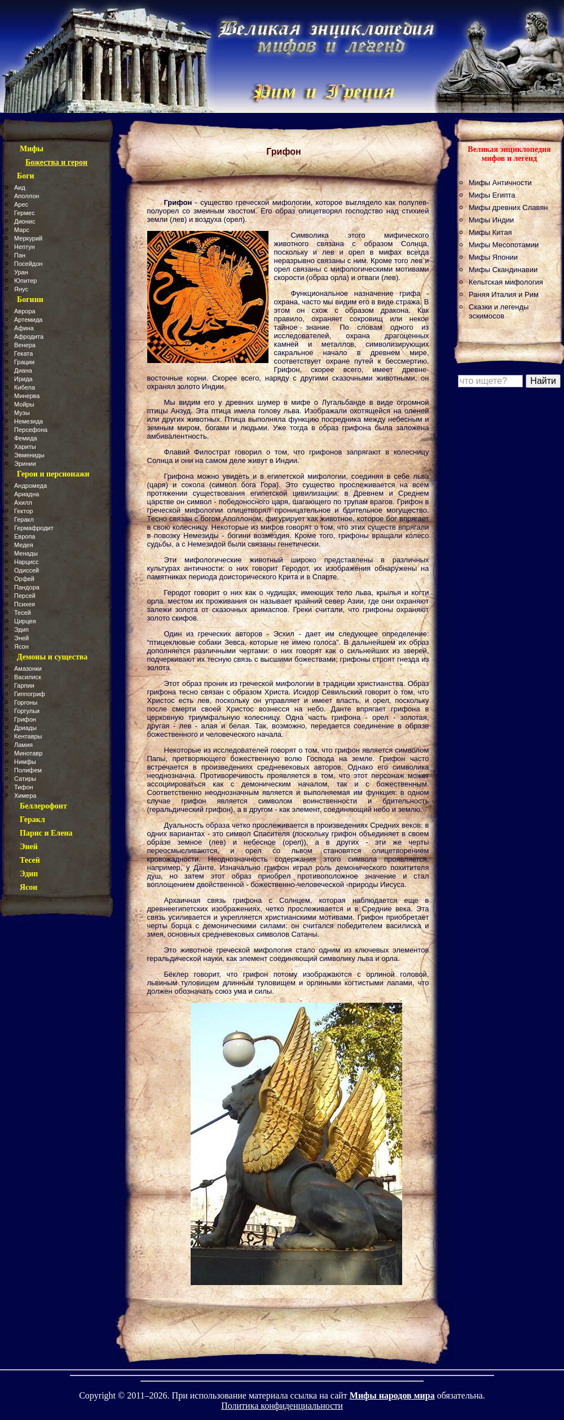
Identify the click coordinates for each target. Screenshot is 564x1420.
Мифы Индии (491, 220)
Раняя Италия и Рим (504, 294)
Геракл (24, 519)
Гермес (24, 212)
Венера (25, 345)
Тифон (23, 787)
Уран (21, 272)
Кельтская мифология (506, 282)
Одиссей (26, 570)
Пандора (26, 587)
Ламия (23, 744)
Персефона (30, 429)
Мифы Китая (490, 232)
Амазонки (28, 668)
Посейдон (28, 263)
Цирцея (25, 621)
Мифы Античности (500, 182)
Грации (24, 362)
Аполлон (26, 196)
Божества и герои (56, 162)
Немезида (28, 421)
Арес (21, 204)
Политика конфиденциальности (282, 1405)
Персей (25, 595)
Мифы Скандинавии (503, 269)
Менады (26, 553)
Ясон (21, 646)
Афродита (28, 336)
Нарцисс (26, 561)
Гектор (23, 511)
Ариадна (26, 494)
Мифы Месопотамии (504, 245)
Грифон (25, 719)
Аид (19, 187)
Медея (23, 544)
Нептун (24, 246)
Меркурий (28, 238)
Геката (23, 353)
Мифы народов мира (392, 1395)
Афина (24, 328)
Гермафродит (34, 528)
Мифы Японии (493, 257)
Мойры (24, 404)
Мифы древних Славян (508, 207)
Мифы (31, 149)
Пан (19, 255)
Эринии (25, 463)
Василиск (27, 677)
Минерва (26, 395)
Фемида (25, 438)
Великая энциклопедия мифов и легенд (509, 154)
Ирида (23, 378)
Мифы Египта (492, 195)
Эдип (21, 629)
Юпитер (25, 280)
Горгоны (25, 702)
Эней (21, 638)
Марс (21, 229)
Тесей (22, 612)
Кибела (24, 387)
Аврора (25, 311)
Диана (23, 370)
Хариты (25, 446)
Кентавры (28, 736)
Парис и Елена (46, 833)
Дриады (25, 727)
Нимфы (25, 761)
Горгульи (26, 710)
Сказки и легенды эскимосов (498, 311)
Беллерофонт (43, 806)
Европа (25, 536)
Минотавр (28, 753)
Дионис (24, 221)
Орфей (24, 578)
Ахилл (23, 502)
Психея (24, 604)
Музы (22, 412)
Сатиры (25, 778)
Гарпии (24, 685)
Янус (21, 289)
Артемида (28, 319)
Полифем (28, 770)
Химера (25, 795)
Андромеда (30, 485)
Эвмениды (29, 455)
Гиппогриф (29, 694)
